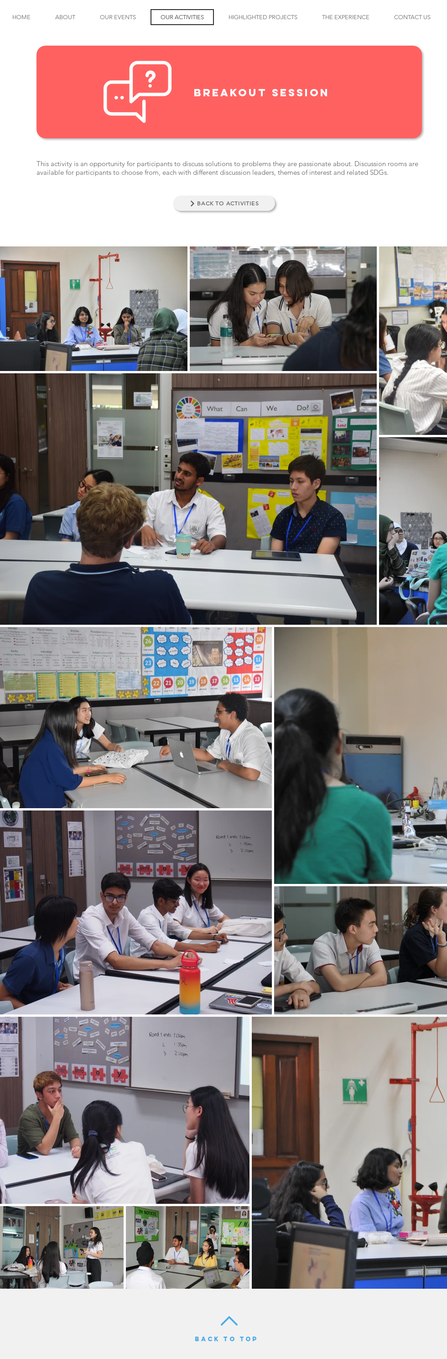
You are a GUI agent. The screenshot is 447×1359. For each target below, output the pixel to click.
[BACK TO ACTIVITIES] (224, 203)
